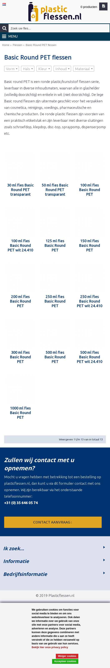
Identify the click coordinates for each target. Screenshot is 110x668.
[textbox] (11, 69)
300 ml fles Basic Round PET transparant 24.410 (20, 357)
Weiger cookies (67, 656)
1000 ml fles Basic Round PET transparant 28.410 (20, 412)
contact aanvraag (53, 522)
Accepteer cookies (65, 661)
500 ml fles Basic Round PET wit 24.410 (89, 357)
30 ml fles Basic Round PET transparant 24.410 (20, 189)
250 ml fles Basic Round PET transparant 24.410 (55, 301)
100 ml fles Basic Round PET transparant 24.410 (89, 189)
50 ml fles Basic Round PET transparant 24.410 (55, 189)
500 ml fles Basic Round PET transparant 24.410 (55, 357)
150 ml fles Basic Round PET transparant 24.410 (89, 245)
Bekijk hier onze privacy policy (50, 647)
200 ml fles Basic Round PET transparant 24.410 (20, 301)
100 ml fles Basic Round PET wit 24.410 (20, 245)
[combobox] (11, 69)
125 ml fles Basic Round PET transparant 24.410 (55, 245)
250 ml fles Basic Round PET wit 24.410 (89, 301)
